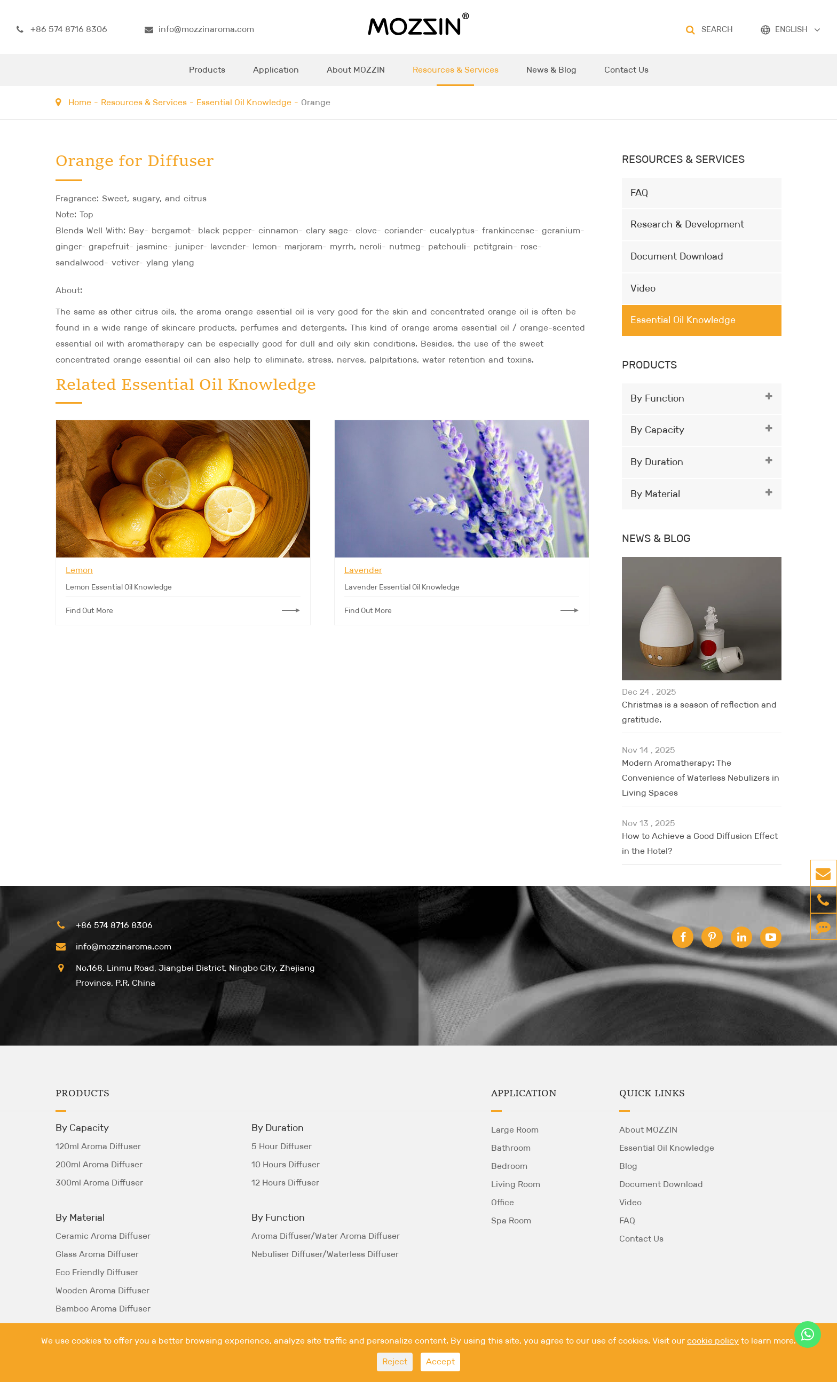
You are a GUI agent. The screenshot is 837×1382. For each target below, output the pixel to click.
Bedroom (509, 1166)
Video (643, 288)
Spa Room (511, 1220)
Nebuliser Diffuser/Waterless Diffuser (325, 1254)
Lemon (79, 570)
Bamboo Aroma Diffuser (103, 1309)
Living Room (515, 1184)
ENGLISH (791, 29)
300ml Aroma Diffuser (99, 1182)
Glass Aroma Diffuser (97, 1254)
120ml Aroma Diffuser (98, 1146)
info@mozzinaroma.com (199, 29)
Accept (440, 1361)
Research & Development (687, 224)
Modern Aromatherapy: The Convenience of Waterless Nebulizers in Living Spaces (700, 778)
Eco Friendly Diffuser (97, 1272)
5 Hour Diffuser (281, 1146)
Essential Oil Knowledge (243, 102)
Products (207, 75)
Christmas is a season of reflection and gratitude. (699, 712)
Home (79, 102)
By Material (655, 494)
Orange (315, 102)
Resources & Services (456, 75)
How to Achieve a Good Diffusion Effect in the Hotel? (700, 843)
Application (276, 75)
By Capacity (657, 430)
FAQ (639, 193)
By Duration (656, 462)
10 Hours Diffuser (285, 1164)
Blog (628, 1166)
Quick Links (652, 1093)
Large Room (515, 1130)
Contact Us (626, 75)
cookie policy (713, 1341)
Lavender (363, 570)
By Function (657, 398)
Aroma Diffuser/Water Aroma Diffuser (325, 1236)
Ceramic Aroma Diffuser (103, 1236)
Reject (394, 1361)
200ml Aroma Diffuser (99, 1164)
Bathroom (511, 1148)
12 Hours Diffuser (285, 1182)
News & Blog (551, 75)
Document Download (676, 256)
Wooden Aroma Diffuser (102, 1290)
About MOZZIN (356, 75)
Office (502, 1202)
